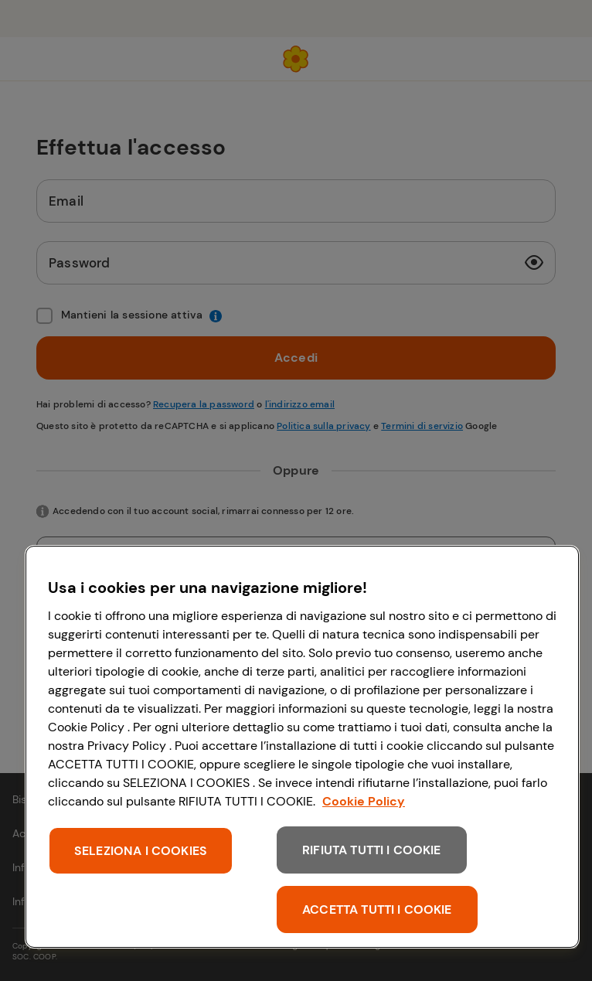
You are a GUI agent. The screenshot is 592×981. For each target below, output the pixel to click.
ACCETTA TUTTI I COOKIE (377, 909)
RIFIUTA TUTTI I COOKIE (371, 850)
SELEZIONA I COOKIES (140, 851)
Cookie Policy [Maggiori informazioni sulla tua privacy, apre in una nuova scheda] (363, 801)
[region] (302, 747)
